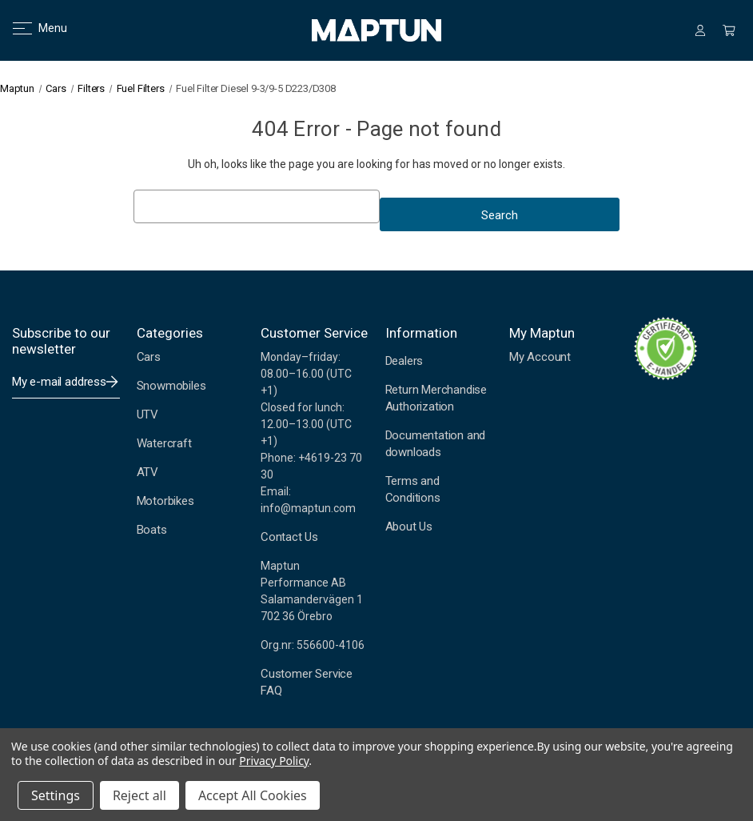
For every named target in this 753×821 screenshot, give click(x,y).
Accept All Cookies (252, 795)
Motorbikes (165, 501)
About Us (408, 526)
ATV (147, 472)
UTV (147, 414)
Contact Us (289, 537)
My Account (540, 357)
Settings (55, 795)
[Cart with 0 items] (729, 30)
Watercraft (164, 443)
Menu (30, 28)
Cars (149, 357)
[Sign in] (700, 30)
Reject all (139, 795)
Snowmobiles (171, 385)
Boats (152, 530)
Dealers (404, 361)
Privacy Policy (274, 760)
